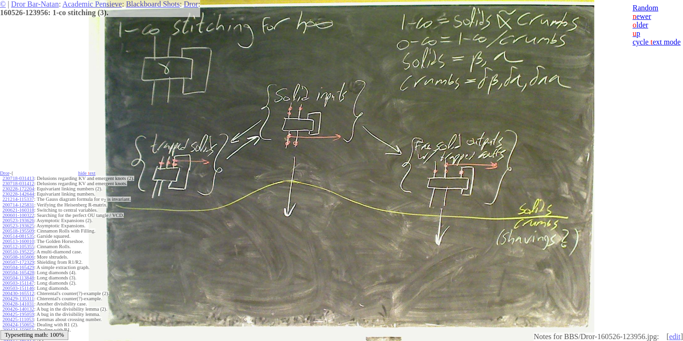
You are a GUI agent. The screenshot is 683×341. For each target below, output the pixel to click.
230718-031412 (18, 183)
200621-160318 (18, 210)
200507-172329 (18, 262)
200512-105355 (18, 246)
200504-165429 (18, 267)
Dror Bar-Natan (35, 4)
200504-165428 (18, 272)
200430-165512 (18, 293)
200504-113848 (18, 277)
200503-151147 (18, 283)
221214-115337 (18, 199)
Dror (191, 4)
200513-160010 (18, 241)
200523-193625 (18, 225)
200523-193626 (18, 220)
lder (640, 25)
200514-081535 (18, 236)
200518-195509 (18, 230)
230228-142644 (18, 194)
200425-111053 (18, 319)
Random (645, 8)
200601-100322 (18, 215)
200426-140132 (18, 309)
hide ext (87, 173)
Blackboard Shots (153, 4)
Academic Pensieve (92, 4)
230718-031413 (18, 178)
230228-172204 (18, 188)
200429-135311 (18, 298)
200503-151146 (18, 288)
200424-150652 (18, 324)
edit (675, 336)
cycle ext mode (657, 42)
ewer (642, 16)
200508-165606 (18, 257)
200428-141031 (18, 303)
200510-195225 (18, 251)
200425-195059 (18, 314)
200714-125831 (18, 204)
